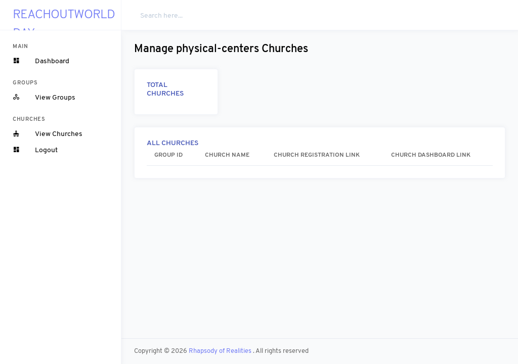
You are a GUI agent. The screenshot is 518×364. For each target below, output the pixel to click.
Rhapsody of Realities (221, 351)
